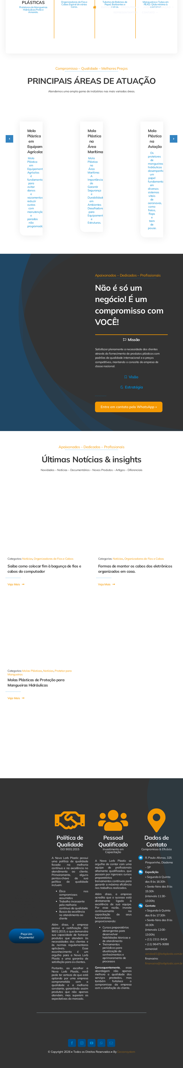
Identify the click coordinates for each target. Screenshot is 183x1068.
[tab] (131, 339)
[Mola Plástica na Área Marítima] (91, 108)
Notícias (27, 558)
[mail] (111, 1043)
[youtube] (92, 1043)
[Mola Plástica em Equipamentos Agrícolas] (31, 108)
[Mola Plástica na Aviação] (151, 108)
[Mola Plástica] (46, 599)
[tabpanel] (131, 358)
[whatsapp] (101, 1043)
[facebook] (72, 1043)
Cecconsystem (126, 1051)
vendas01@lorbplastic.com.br (163, 954)
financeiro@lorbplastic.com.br (163, 963)
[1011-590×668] (46, 485)
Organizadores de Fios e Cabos (53, 558)
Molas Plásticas (32, 671)
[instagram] (82, 1043)
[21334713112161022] (137, 485)
